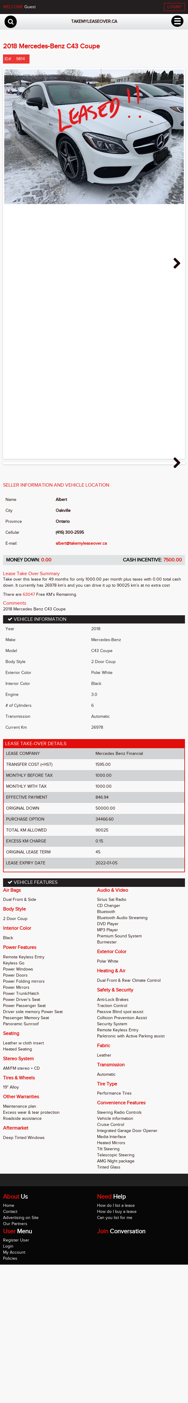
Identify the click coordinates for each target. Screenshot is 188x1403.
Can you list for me (114, 1355)
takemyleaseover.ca (94, 21)
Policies (10, 1396)
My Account (14, 1390)
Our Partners (15, 1362)
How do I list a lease (116, 1343)
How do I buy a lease (117, 1349)
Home (8, 1343)
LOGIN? (174, 7)
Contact (10, 1349)
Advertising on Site (21, 1355)
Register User (16, 1378)
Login (8, 1384)
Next (175, 264)
